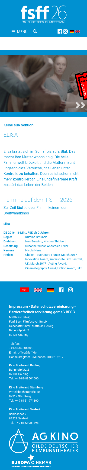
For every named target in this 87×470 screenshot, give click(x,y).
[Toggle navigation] (44, 31)
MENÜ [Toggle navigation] (20, 32)
